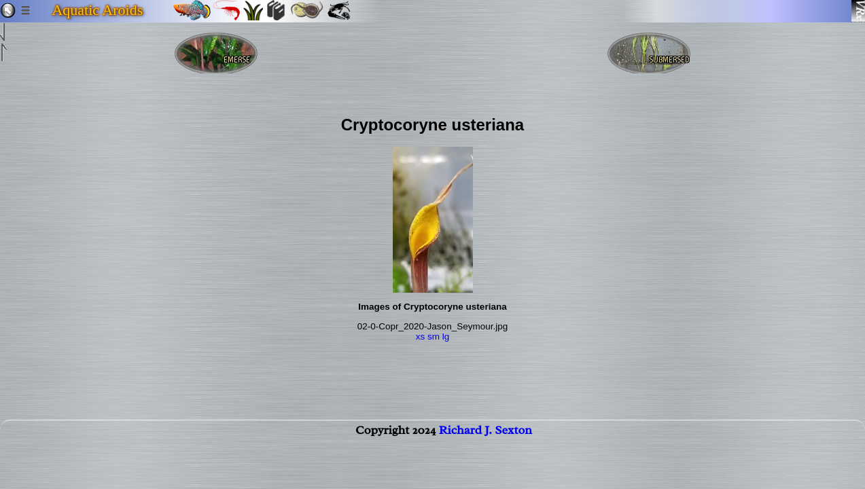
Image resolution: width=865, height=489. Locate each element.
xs (420, 336)
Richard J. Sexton (485, 438)
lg (446, 336)
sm (433, 336)
